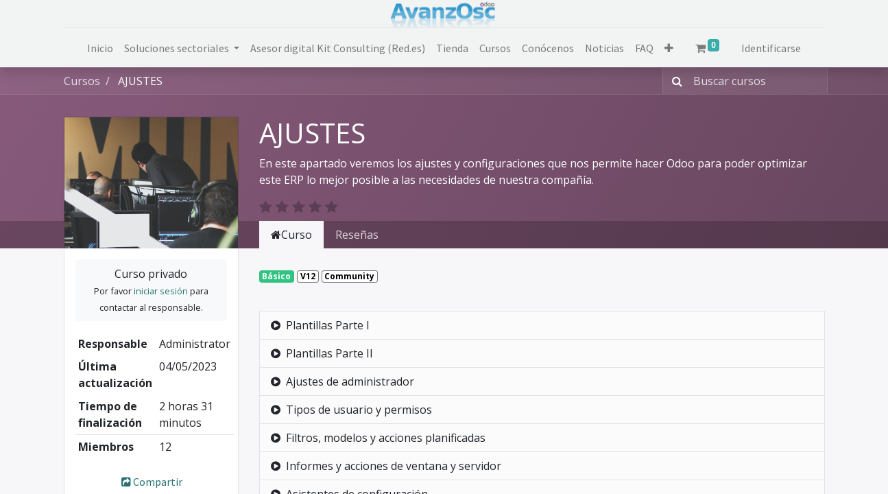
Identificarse (771, 48)
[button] (669, 48)
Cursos (82, 81)
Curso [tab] (291, 234)
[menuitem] (100, 48)
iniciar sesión (161, 291)
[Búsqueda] (674, 81)
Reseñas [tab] (357, 234)
